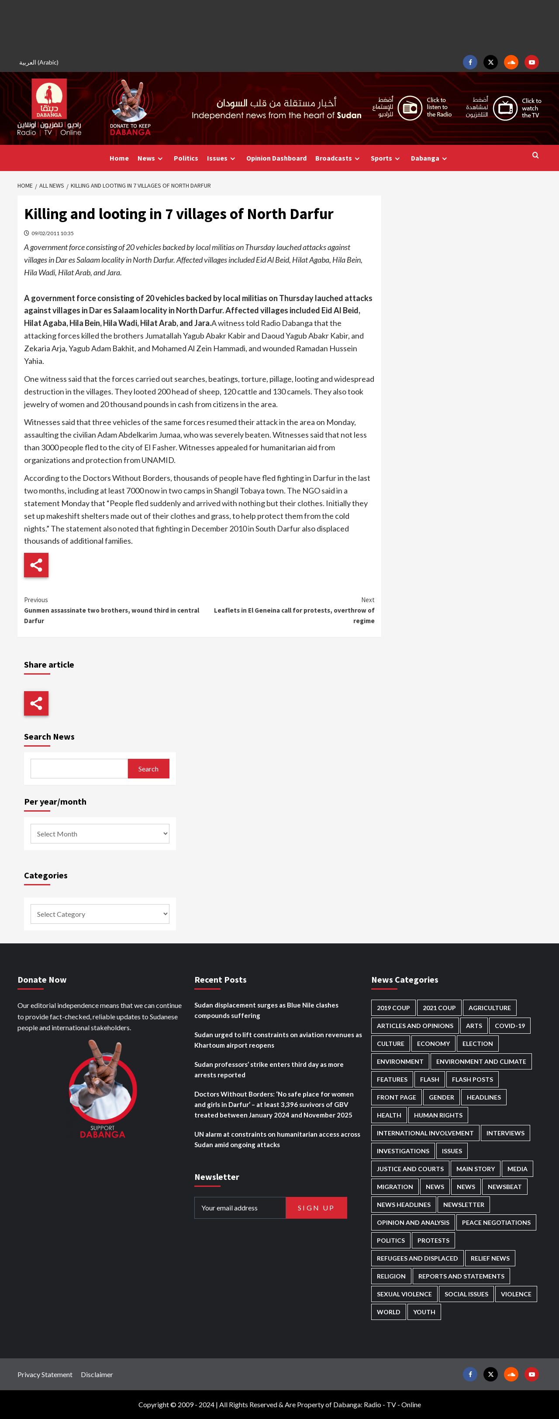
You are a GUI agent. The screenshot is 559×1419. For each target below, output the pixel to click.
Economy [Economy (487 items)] (433, 1043)
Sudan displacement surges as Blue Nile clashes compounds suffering (266, 1010)
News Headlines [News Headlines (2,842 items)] (404, 1204)
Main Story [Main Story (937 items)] (475, 1168)
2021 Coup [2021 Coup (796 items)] (439, 1007)
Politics (186, 158)
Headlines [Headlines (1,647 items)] (484, 1097)
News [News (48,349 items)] (435, 1186)
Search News (49, 736)
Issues (222, 158)
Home (119, 158)
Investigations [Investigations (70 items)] (403, 1151)
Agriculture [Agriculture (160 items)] (490, 1007)
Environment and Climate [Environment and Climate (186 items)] (481, 1061)
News (151, 158)
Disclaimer (97, 1374)
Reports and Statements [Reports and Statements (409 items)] (461, 1276)
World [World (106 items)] (388, 1312)
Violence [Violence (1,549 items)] (516, 1294)
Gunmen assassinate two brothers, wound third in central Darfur (111, 610)
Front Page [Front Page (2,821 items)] (396, 1097)
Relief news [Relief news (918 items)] (490, 1258)
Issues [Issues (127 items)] (452, 1151)
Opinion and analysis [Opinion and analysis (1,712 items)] (413, 1222)
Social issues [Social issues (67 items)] (466, 1294)
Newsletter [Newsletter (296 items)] (463, 1204)
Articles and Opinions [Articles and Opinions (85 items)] (415, 1025)
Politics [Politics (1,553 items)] (391, 1240)
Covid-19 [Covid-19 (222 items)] (510, 1025)
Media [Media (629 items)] (517, 1168)
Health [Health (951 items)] (389, 1115)
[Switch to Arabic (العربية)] (40, 62)
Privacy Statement (44, 1374)
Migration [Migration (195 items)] (395, 1186)
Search (148, 768)
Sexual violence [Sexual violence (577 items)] (404, 1294)
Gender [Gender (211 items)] (441, 1097)
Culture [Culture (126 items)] (390, 1043)
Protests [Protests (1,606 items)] (433, 1240)
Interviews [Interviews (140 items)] (505, 1133)
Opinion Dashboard (276, 158)
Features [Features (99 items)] (392, 1079)
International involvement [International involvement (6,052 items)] (425, 1133)
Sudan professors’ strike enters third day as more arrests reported (269, 1069)
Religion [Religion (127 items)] (391, 1276)
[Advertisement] (279, 26)
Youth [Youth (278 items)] (424, 1312)
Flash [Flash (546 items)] (429, 1079)
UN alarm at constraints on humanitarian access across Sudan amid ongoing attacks (277, 1139)
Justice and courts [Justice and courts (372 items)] (410, 1168)
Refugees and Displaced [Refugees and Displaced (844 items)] (417, 1258)
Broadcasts (338, 158)
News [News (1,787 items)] (466, 1186)
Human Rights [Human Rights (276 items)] (438, 1115)
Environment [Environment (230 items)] (400, 1061)
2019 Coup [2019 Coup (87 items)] (393, 1007)
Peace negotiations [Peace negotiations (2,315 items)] (496, 1222)
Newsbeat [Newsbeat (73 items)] (505, 1186)
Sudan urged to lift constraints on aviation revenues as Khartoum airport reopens (278, 1040)
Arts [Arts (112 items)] (474, 1025)
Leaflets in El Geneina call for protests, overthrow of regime (286, 610)
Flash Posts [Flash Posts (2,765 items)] (472, 1079)
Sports (386, 158)
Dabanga (430, 158)
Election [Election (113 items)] (477, 1043)
